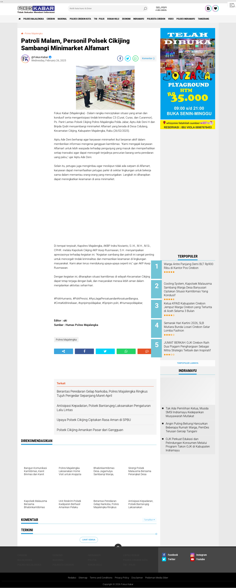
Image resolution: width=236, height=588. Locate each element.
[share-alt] (63, 351)
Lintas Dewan (131, 555)
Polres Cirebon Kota (95, 18)
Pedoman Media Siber (159, 577)
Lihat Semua (88, 540)
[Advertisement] (35, 121)
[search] (108, 8)
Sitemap (80, 577)
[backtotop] (118, 547)
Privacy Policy (122, 577)
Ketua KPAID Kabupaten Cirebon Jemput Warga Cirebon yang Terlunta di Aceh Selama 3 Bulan (192, 306)
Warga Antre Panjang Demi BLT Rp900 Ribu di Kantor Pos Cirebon (192, 267)
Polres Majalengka (38, 18)
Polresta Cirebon (188, 18)
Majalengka (24, 559)
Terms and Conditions (100, 577)
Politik (92, 559)
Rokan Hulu (135, 18)
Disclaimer (138, 577)
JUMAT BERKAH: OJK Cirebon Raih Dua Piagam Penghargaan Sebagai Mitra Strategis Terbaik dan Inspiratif (192, 343)
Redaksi (68, 577)
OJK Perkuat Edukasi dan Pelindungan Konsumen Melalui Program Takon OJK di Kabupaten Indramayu (188, 437)
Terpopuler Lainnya (187, 356)
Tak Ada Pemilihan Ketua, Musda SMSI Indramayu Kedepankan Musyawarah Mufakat (187, 405)
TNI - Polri (118, 18)
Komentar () (148, 58)
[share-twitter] (128, 58)
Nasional (73, 18)
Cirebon (58, 18)
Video (206, 18)
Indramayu (167, 18)
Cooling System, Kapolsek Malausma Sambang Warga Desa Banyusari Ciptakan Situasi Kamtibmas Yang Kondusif (191, 290)
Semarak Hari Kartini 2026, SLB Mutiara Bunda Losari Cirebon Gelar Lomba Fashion (192, 323)
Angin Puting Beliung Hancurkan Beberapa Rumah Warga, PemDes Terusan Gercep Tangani (187, 420)
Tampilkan (149, 520)
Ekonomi (151, 18)
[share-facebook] (120, 58)
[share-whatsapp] (135, 58)
